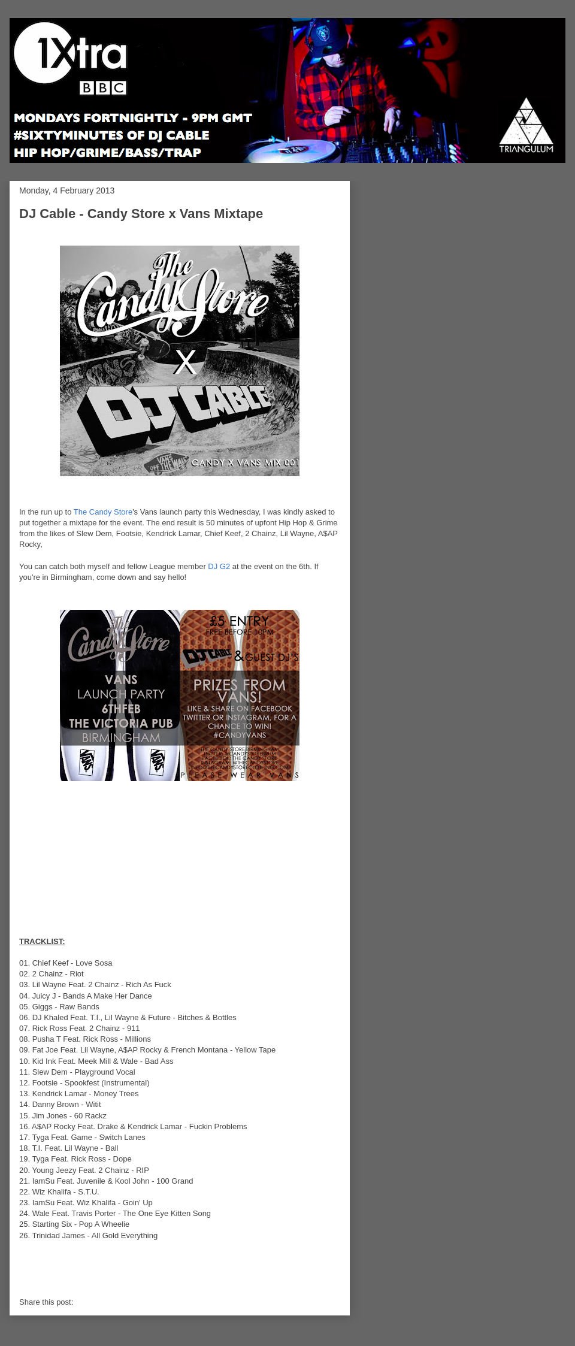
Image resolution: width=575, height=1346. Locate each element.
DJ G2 (219, 566)
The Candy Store (103, 511)
